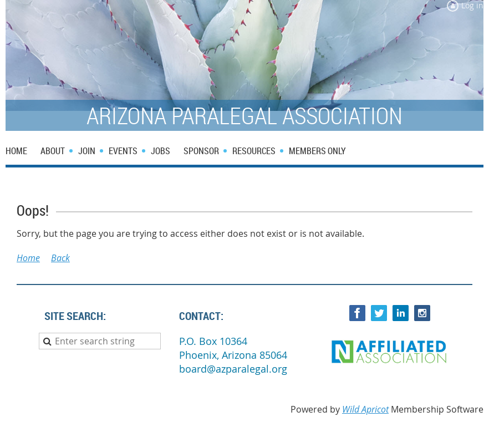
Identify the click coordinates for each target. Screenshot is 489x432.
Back (60, 258)
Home (28, 258)
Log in (472, 5)
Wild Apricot (365, 409)
